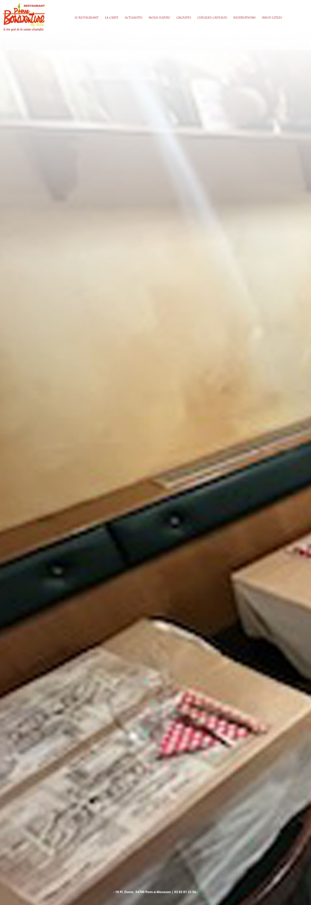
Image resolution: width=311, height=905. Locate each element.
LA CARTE (111, 17)
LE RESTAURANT (87, 17)
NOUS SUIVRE (159, 17)
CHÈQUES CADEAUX (212, 17)
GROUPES (183, 17)
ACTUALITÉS (133, 17)
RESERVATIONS (244, 17)
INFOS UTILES (272, 17)
